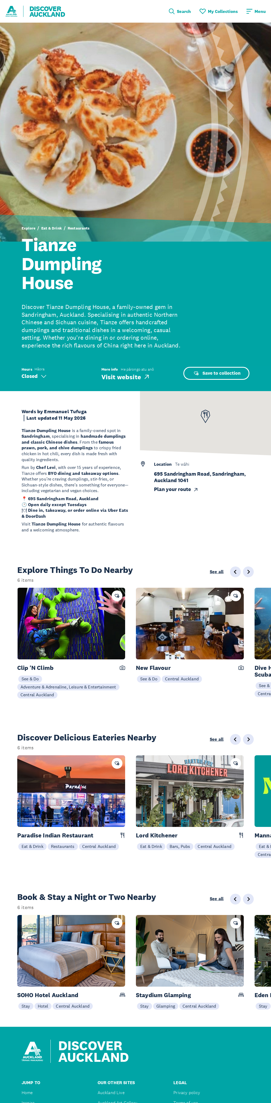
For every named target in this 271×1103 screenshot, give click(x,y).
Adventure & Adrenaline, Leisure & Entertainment (68, 687)
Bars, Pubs (180, 846)
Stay (26, 1006)
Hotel (43, 1006)
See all (217, 572)
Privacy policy (186, 1092)
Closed (34, 376)
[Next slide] (248, 571)
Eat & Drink (51, 228)
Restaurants (79, 228)
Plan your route (176, 489)
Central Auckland (37, 694)
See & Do (30, 678)
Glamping (165, 1006)
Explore (28, 228)
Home (27, 1092)
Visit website (125, 376)
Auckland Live (111, 1092)
